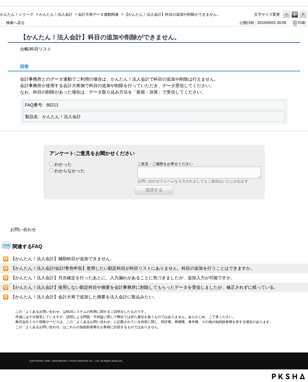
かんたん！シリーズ (16, 14)
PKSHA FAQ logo (288, 376)
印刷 (302, 23)
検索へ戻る (15, 23)
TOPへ (292, 342)
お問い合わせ (23, 229)
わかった (63, 164)
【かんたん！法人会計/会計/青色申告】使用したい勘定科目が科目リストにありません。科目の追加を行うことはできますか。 (133, 268)
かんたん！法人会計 (55, 14)
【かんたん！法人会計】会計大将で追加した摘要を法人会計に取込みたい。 (84, 296)
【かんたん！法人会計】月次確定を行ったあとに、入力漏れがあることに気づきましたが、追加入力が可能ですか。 (123, 277)
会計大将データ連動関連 (98, 14)
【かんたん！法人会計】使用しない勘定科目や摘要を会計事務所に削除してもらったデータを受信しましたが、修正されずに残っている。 (144, 287)
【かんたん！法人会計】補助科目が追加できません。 (62, 258)
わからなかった (70, 170)
